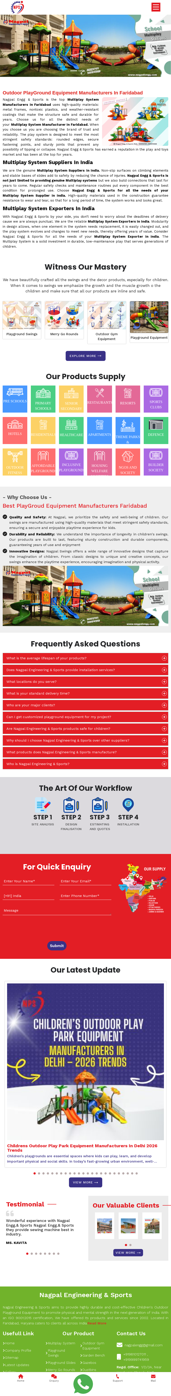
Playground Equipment (149, 338)
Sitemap (10, 1358)
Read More (96, 1323)
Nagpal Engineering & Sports (85, 1295)
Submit (57, 945)
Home (9, 1343)
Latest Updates (16, 1365)
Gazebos (88, 1363)
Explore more (86, 356)
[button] (34, 1173)
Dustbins (88, 1370)
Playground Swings (21, 334)
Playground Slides (60, 1363)
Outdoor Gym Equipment (107, 336)
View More (85, 1182)
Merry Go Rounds (64, 334)
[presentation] (30, 927)
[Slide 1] (73, 70)
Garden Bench (92, 1355)
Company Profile (17, 1351)
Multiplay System (60, 1343)
